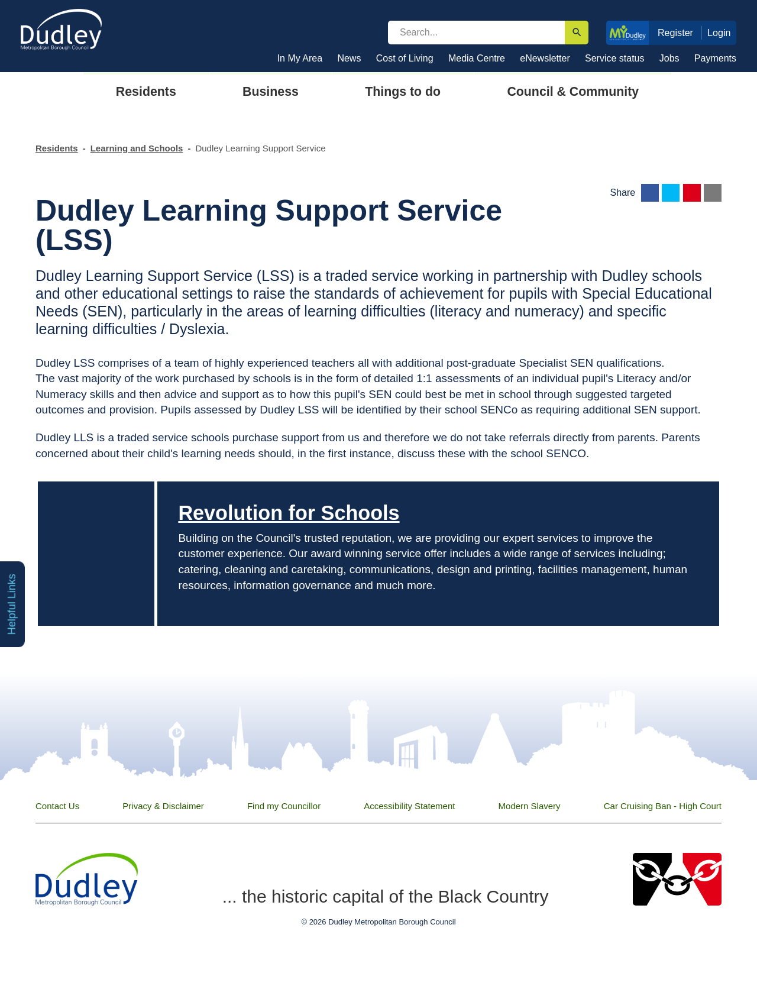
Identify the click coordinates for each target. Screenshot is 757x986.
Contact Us (57, 806)
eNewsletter (545, 58)
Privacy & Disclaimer (163, 806)
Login (719, 32)
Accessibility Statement (409, 806)
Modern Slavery (530, 806)
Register (675, 32)
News (349, 58)
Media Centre (476, 58)
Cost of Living (405, 58)
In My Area (299, 58)
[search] (476, 32)
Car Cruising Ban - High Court (663, 806)
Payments (715, 58)
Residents (56, 148)
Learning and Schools (136, 148)
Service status (614, 58)
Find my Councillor (284, 806)
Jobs (669, 58)
